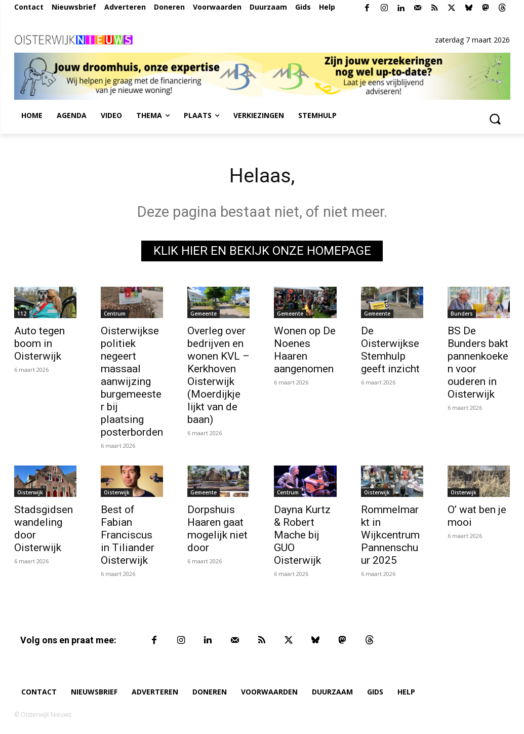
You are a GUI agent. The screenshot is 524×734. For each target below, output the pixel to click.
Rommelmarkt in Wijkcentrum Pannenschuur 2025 (390, 535)
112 (21, 314)
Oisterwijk (30, 492)
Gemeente (203, 314)
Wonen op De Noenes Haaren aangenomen (305, 350)
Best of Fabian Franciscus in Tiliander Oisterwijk (127, 535)
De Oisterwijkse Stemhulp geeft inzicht (390, 350)
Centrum (115, 314)
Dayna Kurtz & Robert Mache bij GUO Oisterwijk (302, 535)
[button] (495, 118)
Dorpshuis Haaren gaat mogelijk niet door (217, 529)
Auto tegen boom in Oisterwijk (39, 344)
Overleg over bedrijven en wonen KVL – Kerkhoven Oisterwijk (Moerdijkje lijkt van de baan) (218, 375)
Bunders (462, 314)
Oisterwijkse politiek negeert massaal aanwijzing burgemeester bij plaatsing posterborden (132, 382)
